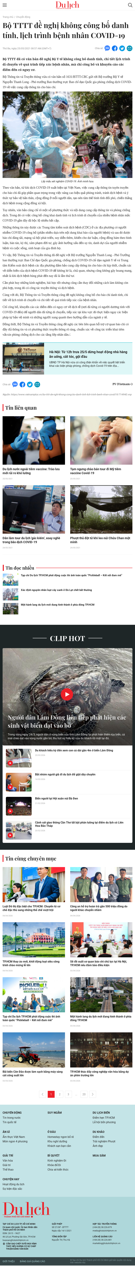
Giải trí (8, 1156)
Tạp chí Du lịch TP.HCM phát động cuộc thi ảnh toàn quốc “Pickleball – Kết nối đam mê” (71, 575)
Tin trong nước (12, 1118)
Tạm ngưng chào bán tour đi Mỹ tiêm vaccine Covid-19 (95, 471)
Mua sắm (99, 1156)
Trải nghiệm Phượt (104, 1142)
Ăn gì (6, 1132)
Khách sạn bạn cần (59, 1146)
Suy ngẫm (55, 1113)
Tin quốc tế (9, 1123)
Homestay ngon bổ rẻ (61, 1137)
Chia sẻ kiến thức (58, 1170)
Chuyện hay (11, 1180)
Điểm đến (98, 1137)
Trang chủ (8, 17)
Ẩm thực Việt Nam (14, 1137)
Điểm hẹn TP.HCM (104, 1118)
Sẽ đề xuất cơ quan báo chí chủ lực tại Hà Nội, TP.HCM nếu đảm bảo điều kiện (98, 963)
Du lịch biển (101, 1113)
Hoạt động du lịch (13, 1185)
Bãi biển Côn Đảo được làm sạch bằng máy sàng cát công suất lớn (33, 1074)
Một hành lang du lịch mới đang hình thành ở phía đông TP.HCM (57, 605)
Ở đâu (52, 1132)
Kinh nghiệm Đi (57, 1161)
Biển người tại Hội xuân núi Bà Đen (56, 798)
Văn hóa (8, 1161)
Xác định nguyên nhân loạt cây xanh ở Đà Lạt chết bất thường (56, 590)
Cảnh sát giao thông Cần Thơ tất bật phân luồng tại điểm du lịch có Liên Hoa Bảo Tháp (79, 824)
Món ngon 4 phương (15, 1142)
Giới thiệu (9, 1262)
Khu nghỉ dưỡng (57, 1142)
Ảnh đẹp (98, 1146)
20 (84, 1095)
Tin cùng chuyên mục (30, 858)
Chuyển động (23, 17)
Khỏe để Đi (54, 1165)
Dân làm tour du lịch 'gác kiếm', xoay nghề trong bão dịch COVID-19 (31, 540)
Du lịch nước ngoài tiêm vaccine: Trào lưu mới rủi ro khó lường (31, 471)
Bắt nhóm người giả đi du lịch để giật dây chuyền (65, 774)
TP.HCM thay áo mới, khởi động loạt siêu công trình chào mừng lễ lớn (31, 963)
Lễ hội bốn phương (104, 1123)
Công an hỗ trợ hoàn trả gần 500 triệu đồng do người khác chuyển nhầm (98, 908)
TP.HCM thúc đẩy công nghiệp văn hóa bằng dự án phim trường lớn (99, 1074)
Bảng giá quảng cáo (32, 1262)
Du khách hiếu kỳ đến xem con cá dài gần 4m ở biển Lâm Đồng (74, 750)
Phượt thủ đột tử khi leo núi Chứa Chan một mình (100, 540)
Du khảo (98, 1132)
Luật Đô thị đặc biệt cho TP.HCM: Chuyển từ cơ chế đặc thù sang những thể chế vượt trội (31, 908)
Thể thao (8, 1170)
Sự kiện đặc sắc (12, 1189)
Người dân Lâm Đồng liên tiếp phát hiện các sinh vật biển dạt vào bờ (64, 721)
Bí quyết (54, 1156)
